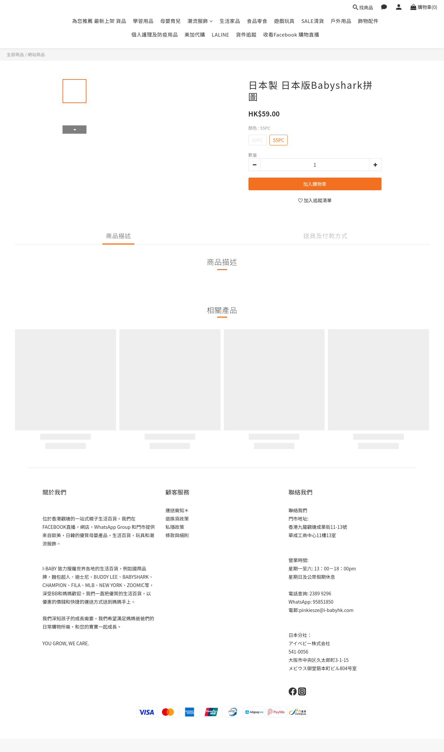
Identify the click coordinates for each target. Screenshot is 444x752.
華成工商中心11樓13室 (312, 535)
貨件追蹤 (246, 34)
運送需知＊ (177, 510)
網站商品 (36, 54)
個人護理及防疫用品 (154, 34)
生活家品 (230, 20)
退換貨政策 (177, 518)
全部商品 (15, 54)
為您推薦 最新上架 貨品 (99, 20)
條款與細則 (177, 535)
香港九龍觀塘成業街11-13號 (318, 527)
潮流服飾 (200, 20)
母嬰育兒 (170, 20)
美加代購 (195, 34)
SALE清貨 (312, 20)
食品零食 (257, 20)
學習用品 (143, 20)
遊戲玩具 (284, 20)
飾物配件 (368, 20)
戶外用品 (341, 20)
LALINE (220, 34)
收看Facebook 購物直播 (291, 34)
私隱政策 (175, 527)
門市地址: (299, 518)
